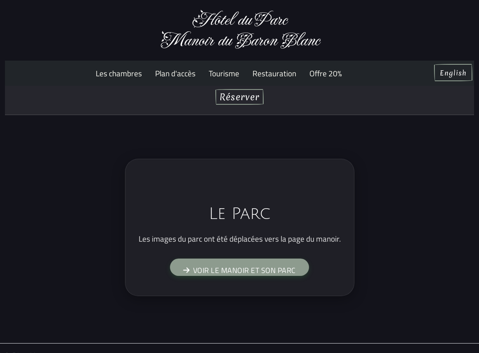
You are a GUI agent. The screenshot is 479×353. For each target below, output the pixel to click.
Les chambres (119, 73)
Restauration (274, 73)
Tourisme (224, 73)
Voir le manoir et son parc (239, 270)
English (453, 73)
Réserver (239, 97)
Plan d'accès (175, 73)
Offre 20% (325, 73)
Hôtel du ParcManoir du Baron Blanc (239, 30)
